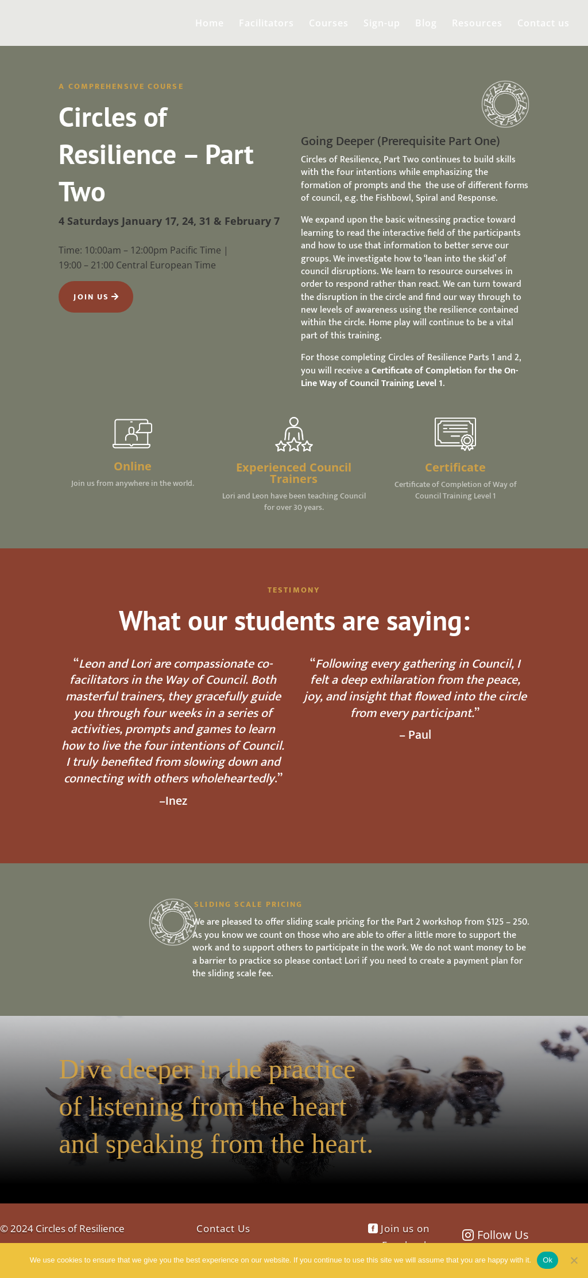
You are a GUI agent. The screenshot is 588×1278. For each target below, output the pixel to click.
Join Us (91, 296)
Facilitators (266, 24)
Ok (547, 1260)
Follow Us (503, 1234)
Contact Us (223, 1228)
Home (209, 24)
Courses (329, 24)
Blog (426, 24)
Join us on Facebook (405, 1237)
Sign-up (381, 24)
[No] (573, 1260)
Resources (477, 24)
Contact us (543, 24)
